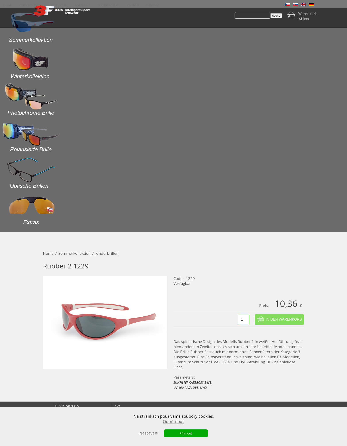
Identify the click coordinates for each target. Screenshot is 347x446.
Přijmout (185, 433)
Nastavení (148, 433)
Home (48, 253)
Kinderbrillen (106, 253)
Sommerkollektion (74, 253)
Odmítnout (173, 421)
